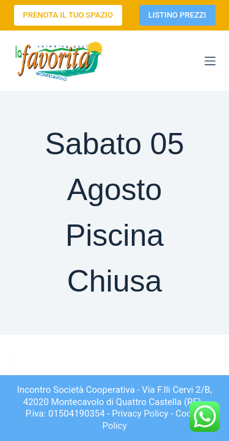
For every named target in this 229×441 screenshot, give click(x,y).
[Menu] (210, 61)
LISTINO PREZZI (177, 15)
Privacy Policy (140, 413)
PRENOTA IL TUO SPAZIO (68, 15)
